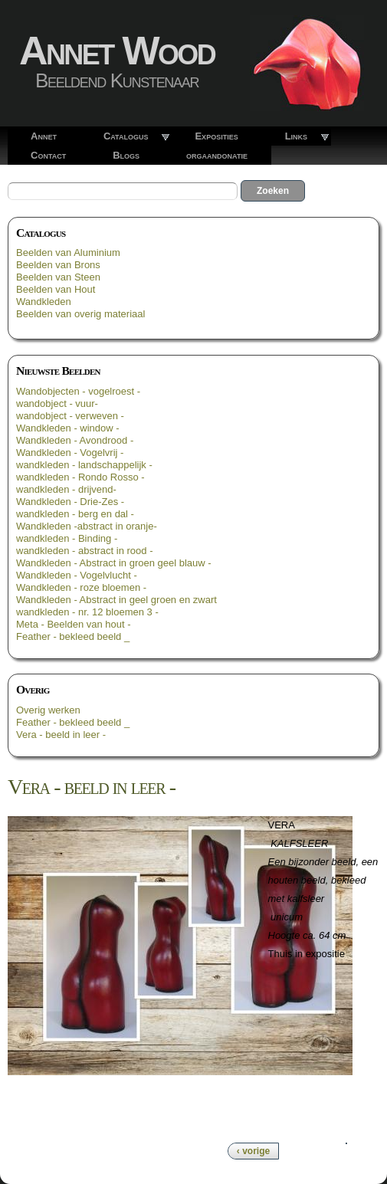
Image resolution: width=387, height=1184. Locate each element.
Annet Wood (117, 50)
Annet (44, 136)
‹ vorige (253, 1151)
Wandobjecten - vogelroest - (78, 391)
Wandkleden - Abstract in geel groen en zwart (116, 599)
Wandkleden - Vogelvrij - (69, 452)
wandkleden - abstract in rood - (84, 550)
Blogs (126, 155)
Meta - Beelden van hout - (73, 624)
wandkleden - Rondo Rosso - (80, 477)
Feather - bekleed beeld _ (73, 636)
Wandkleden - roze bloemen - (81, 587)
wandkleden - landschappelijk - (84, 465)
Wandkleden (43, 301)
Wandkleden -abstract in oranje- (86, 526)
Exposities (216, 136)
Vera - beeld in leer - (61, 734)
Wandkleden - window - (68, 428)
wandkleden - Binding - (66, 538)
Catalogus (126, 136)
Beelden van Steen (58, 277)
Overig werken (48, 710)
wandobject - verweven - (70, 415)
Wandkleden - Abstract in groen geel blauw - (114, 563)
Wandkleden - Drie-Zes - (70, 501)
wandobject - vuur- (57, 403)
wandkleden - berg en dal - (75, 514)
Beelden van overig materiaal (80, 314)
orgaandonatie (217, 155)
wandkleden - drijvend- (66, 489)
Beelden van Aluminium (68, 252)
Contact (48, 155)
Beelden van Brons (58, 265)
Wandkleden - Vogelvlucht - (76, 575)
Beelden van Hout (55, 289)
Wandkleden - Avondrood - (74, 440)
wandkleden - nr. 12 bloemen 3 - (87, 612)
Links (296, 136)
